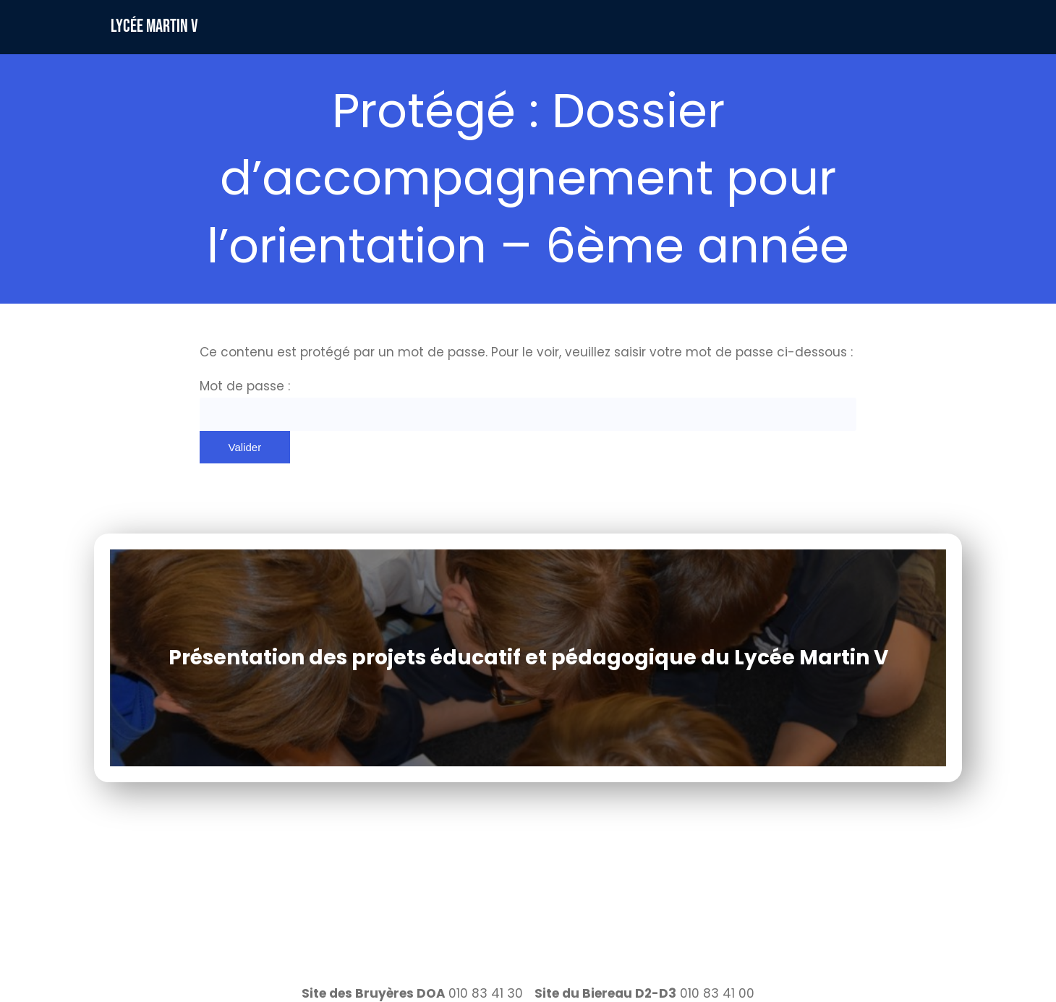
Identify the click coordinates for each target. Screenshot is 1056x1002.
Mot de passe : (528, 404)
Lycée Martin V (154, 26)
